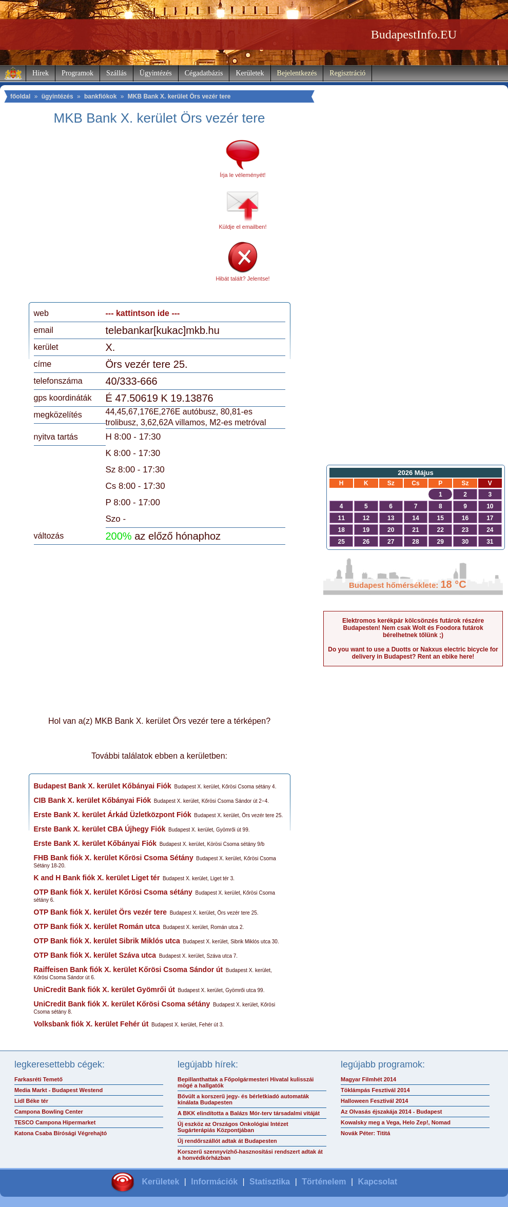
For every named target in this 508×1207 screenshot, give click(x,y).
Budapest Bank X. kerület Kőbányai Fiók (102, 786)
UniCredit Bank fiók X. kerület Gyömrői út (104, 989)
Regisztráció (347, 73)
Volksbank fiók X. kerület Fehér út (91, 1024)
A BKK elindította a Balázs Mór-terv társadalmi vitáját (249, 1113)
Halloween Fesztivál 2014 (374, 1101)
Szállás (116, 73)
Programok (77, 73)
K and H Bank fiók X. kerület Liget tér (97, 878)
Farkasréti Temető (38, 1079)
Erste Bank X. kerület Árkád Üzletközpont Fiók (112, 814)
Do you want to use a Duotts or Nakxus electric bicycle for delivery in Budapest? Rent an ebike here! (413, 653)
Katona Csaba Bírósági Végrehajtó (60, 1133)
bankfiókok (100, 96)
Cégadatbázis (204, 73)
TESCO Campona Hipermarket (54, 1122)
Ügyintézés (156, 73)
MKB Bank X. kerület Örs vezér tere (179, 96)
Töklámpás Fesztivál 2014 (375, 1090)
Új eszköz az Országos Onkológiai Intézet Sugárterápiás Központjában (233, 1127)
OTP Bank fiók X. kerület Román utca (97, 926)
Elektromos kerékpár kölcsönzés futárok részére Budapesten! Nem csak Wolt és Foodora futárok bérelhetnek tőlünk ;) (413, 628)
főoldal (20, 96)
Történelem (324, 1181)
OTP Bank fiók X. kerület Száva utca (95, 955)
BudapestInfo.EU (414, 34)
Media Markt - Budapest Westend (58, 1090)
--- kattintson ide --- (143, 313)
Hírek (40, 73)
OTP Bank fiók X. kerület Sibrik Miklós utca (107, 941)
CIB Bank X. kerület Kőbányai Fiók (92, 800)
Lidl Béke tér (31, 1101)
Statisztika (269, 1181)
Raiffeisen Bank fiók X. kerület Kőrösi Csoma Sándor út (128, 969)
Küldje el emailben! (243, 227)
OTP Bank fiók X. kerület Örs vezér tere (100, 912)
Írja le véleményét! (242, 175)
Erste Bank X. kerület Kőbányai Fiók (95, 843)
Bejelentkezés (297, 73)
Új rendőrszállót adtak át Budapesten (227, 1141)
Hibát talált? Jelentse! (242, 278)
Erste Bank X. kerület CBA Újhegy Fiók (100, 829)
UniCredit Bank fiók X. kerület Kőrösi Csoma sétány (122, 1004)
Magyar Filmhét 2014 (368, 1079)
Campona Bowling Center (48, 1112)
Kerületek (250, 73)
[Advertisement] (119, 217)
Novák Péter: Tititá (365, 1133)
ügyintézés (57, 96)
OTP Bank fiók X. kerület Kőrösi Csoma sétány (113, 892)
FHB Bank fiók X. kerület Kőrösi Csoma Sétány (113, 858)
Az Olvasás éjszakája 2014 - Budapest (391, 1112)
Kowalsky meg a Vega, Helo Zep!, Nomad (396, 1122)
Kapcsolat (377, 1181)
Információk (214, 1181)
